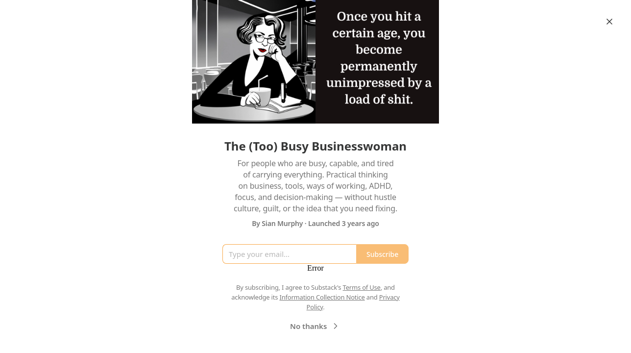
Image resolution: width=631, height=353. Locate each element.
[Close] (609, 21)
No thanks (315, 326)
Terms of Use (362, 287)
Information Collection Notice (321, 297)
